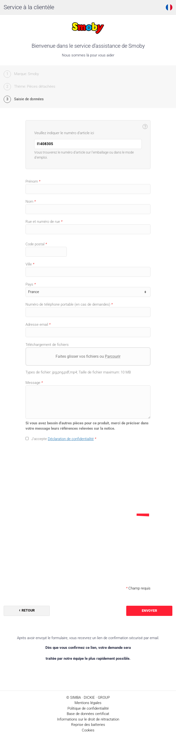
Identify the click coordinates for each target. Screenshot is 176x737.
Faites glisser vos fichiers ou (88, 356)
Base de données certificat (88, 714)
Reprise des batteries (88, 724)
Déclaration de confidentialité (71, 439)
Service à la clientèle (29, 7)
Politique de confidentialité (88, 708)
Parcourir (112, 356)
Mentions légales (88, 703)
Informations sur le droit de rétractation (88, 719)
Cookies (88, 730)
